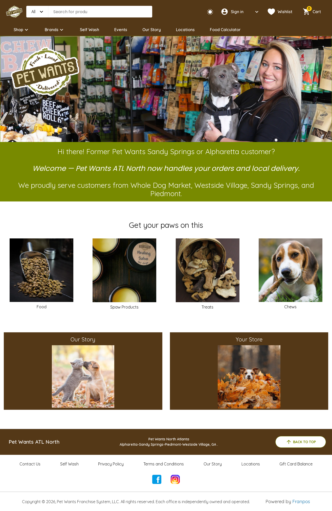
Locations (185, 29)
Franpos (301, 501)
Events (120, 29)
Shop (22, 30)
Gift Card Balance (296, 463)
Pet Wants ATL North (34, 442)
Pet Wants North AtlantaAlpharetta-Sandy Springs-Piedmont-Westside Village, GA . (169, 442)
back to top (301, 442)
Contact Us (29, 463)
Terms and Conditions (163, 463)
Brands (55, 30)
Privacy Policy (111, 463)
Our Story (151, 29)
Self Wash (89, 29)
